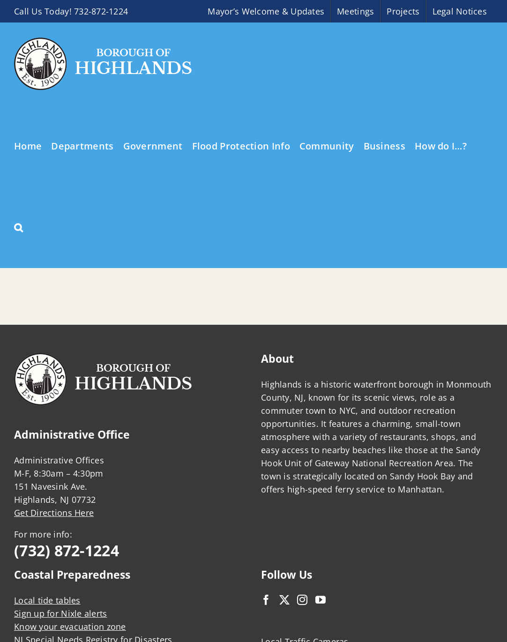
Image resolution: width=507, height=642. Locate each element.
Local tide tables (47, 600)
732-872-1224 (101, 11)
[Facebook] (266, 600)
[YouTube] (320, 600)
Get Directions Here (54, 512)
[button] (18, 227)
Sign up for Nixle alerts (60, 613)
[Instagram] (302, 600)
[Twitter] (284, 600)
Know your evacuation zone (70, 626)
